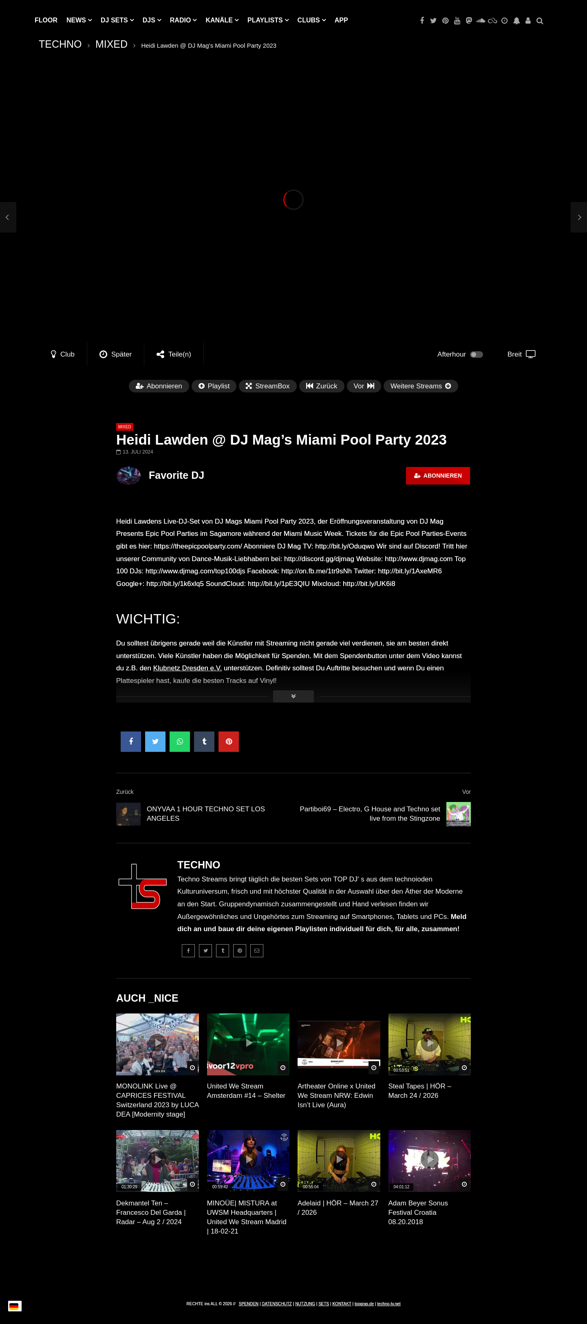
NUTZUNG (305, 1304)
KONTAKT (341, 1304)
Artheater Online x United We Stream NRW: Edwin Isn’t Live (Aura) (336, 1095)
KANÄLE (219, 20)
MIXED (111, 44)
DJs (149, 20)
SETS (323, 1304)
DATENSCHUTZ (277, 1304)
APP (341, 20)
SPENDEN (248, 1304)
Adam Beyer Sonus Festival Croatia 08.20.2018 (418, 1212)
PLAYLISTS (265, 20)
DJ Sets (114, 20)
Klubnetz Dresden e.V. (187, 668)
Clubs (309, 20)
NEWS (76, 20)
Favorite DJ (176, 475)
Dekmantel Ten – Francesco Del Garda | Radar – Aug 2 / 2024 (151, 1212)
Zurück (125, 792)
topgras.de (364, 1304)
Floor (46, 20)
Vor (466, 792)
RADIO (180, 20)
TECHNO (60, 44)
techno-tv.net (388, 1304)
